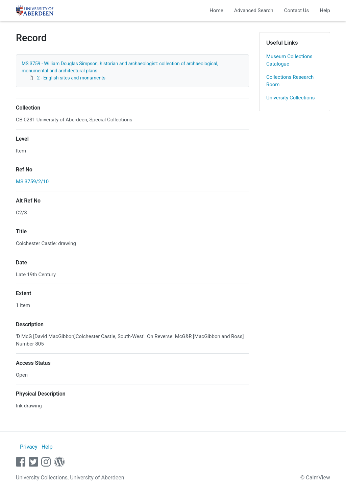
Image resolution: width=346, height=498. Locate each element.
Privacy (29, 447)
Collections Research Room (290, 81)
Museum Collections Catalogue (289, 60)
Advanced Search (253, 10)
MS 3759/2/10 (32, 182)
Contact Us (296, 10)
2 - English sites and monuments (71, 77)
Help (325, 10)
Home (216, 10)
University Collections (290, 98)
